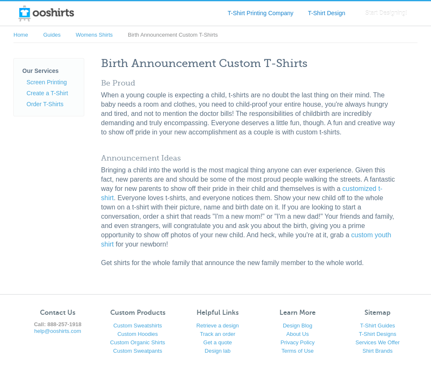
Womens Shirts (94, 35)
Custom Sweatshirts (137, 325)
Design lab (217, 351)
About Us (297, 334)
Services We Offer (378, 342)
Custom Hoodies (137, 334)
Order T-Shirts (45, 104)
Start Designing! (386, 13)
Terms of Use (298, 351)
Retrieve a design (217, 325)
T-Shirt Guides (377, 325)
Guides (52, 35)
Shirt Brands (377, 351)
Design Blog (297, 325)
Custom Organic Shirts (137, 342)
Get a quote (217, 342)
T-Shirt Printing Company (260, 13)
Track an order (217, 334)
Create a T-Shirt (47, 93)
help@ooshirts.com (57, 331)
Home (20, 35)
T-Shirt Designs (377, 334)
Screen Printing (47, 82)
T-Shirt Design (327, 13)
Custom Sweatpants (137, 351)
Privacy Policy (298, 342)
